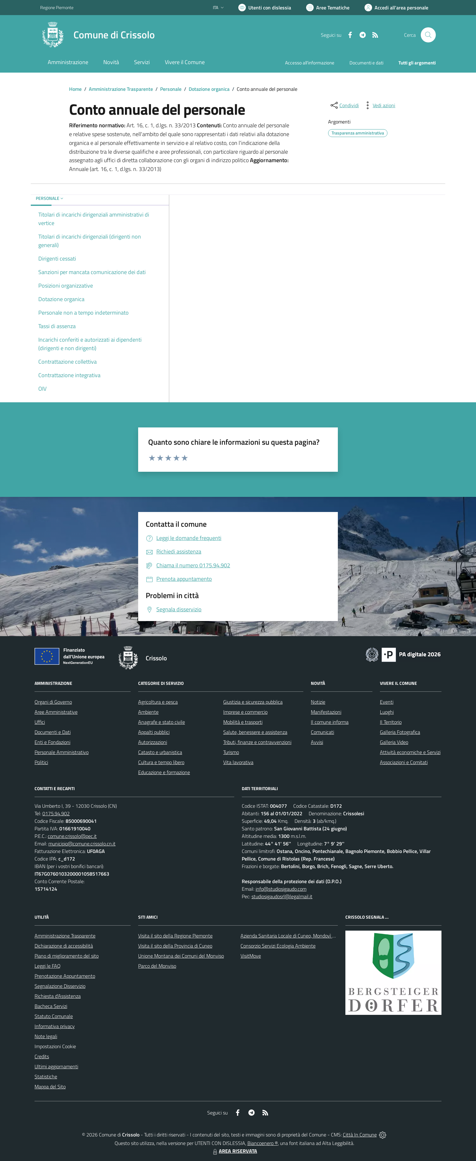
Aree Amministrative (56, 712)
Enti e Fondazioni (52, 742)
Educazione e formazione (164, 772)
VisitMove (251, 956)
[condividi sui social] (344, 105)
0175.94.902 (56, 813)
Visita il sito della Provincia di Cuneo (175, 945)
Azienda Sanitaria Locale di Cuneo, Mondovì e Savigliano (299, 935)
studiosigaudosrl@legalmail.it (282, 896)
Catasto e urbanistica (160, 752)
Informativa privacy (55, 1026)
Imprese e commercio (245, 712)
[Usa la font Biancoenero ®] (265, 7)
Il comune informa (330, 722)
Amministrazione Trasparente (121, 89)
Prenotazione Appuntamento (65, 976)
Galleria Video (394, 742)
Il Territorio (391, 722)
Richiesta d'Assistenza (58, 996)
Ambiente (148, 712)
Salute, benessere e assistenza (255, 732)
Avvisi (317, 742)
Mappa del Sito (50, 1086)
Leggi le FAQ (48, 966)
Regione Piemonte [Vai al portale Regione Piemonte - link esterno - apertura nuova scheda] (56, 7)
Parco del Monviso (157, 966)
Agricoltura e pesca (158, 702)
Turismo (231, 752)
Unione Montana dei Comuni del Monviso (181, 956)
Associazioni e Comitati (404, 762)
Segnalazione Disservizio (60, 986)
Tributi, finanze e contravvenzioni (257, 742)
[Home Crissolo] (97, 35)
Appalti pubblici (154, 732)
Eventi (386, 702)
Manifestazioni (326, 712)
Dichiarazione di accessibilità (64, 945)
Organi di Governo (53, 702)
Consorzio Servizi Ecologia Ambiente (278, 945)
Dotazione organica (209, 89)
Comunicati (322, 732)
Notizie (318, 702)
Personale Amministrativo (62, 752)
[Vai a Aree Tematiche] (328, 7)
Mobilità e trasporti (242, 722)
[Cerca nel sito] (428, 34)
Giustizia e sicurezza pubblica (253, 702)
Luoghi (387, 712)
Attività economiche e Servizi (410, 752)
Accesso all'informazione (309, 62)
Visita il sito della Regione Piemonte (175, 935)
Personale (170, 89)
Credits (42, 1056)
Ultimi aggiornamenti (56, 1066)
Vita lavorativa (238, 762)
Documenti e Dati (53, 732)
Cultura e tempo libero (161, 762)
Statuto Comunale (54, 1016)
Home (75, 89)
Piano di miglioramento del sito (67, 956)
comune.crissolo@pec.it (72, 836)
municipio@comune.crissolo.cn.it (82, 843)
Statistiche (46, 1076)
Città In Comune (360, 1134)
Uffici (40, 722)
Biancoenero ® (262, 1143)
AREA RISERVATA (234, 1151)
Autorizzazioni (152, 742)
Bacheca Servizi (51, 1006)
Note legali (46, 1036)
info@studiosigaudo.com (281, 889)
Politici (41, 762)
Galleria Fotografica (400, 732)
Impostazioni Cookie (55, 1046)
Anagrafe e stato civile (161, 722)
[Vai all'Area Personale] (396, 7)
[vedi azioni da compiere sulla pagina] (379, 105)
